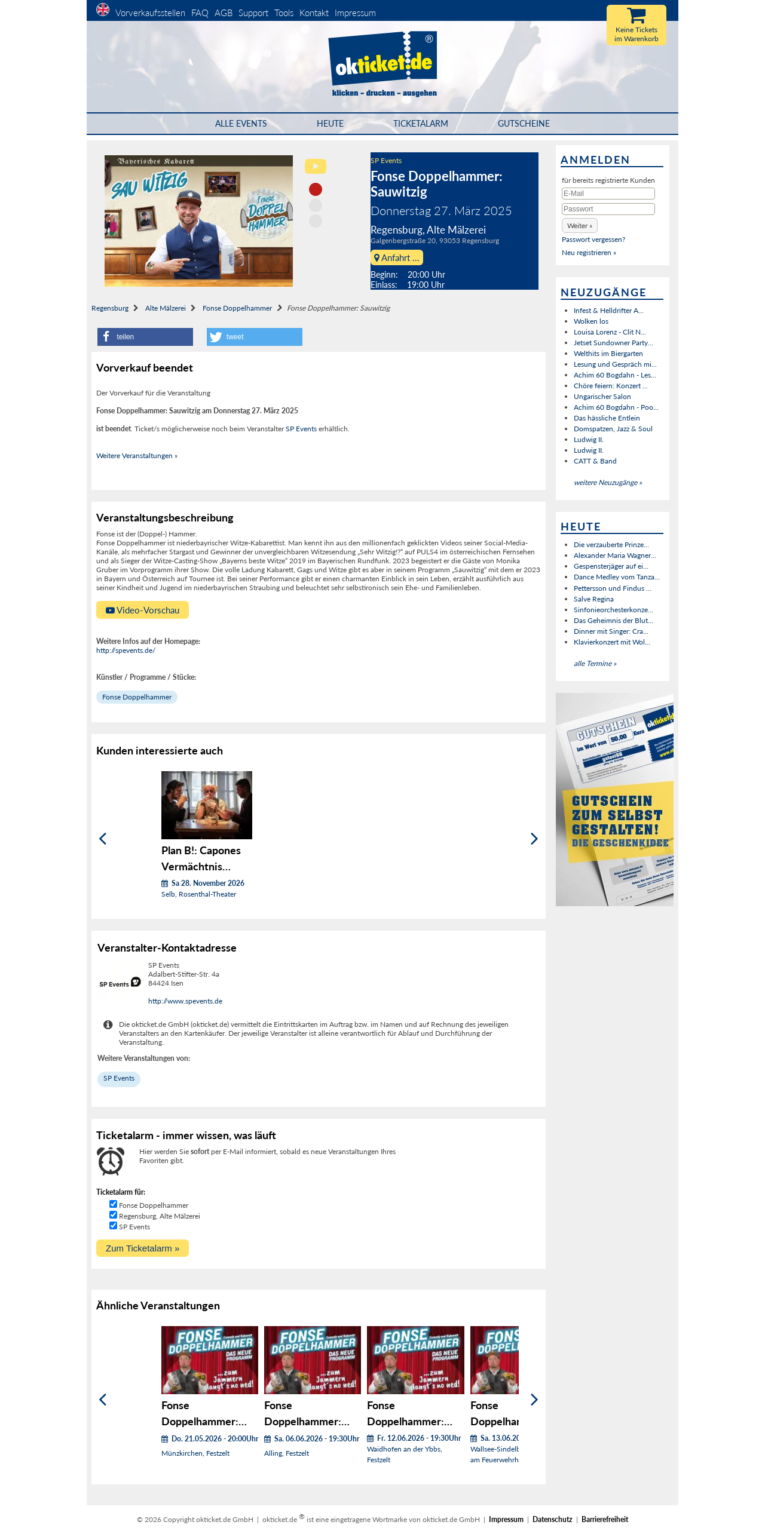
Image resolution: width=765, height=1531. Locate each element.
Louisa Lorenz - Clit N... (610, 331)
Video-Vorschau (142, 610)
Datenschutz (553, 1519)
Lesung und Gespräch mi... (615, 364)
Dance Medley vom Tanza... (617, 576)
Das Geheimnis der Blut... (613, 620)
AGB (223, 12)
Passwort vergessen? (593, 239)
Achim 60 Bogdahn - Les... (615, 374)
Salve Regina (594, 598)
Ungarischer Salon (602, 396)
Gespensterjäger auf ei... (611, 566)
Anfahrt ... (397, 257)
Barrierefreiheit (605, 1519)
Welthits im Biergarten (608, 353)
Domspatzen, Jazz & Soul (613, 428)
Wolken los (591, 321)
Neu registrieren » (589, 252)
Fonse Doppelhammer (237, 307)
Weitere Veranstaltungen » (137, 455)
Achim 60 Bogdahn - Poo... (616, 407)
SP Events (386, 160)
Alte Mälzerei (165, 307)
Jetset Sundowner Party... (613, 342)
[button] (145, 337)
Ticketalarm (420, 123)
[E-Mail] (608, 194)
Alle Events (241, 123)
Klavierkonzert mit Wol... (612, 641)
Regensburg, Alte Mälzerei (159, 1215)
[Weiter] (534, 839)
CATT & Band (595, 460)
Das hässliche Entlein (607, 417)
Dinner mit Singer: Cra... (611, 631)
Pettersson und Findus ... (612, 588)
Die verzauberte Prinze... (611, 544)
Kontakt (314, 12)
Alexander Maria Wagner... (615, 555)
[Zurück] (102, 839)
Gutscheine (524, 123)
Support (253, 12)
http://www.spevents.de (185, 1000)
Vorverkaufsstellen (150, 12)
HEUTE (330, 123)
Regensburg (109, 307)
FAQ (200, 12)
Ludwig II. (589, 439)
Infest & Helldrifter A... (609, 310)
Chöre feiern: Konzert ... (611, 385)
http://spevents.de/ (125, 650)
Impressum (355, 12)
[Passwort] (608, 209)
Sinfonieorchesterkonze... (613, 609)
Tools (283, 12)
